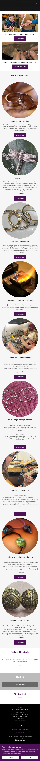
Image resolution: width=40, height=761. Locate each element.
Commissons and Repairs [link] (20, 709)
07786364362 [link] (20, 732)
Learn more (20, 38)
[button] (6, 7)
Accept (29, 757)
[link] (36, 7)
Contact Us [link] (20, 712)
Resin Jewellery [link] (20, 720)
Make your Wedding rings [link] (19, 714)
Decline (10, 757)
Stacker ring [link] (20, 718)
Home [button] (20, 707)
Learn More (20, 135)
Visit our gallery (20, 66)
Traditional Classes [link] (20, 716)
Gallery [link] (20, 711)
